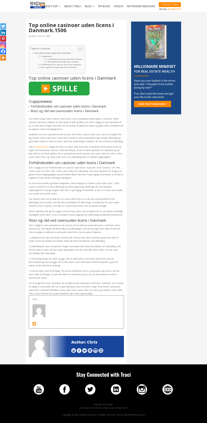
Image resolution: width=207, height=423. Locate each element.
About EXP (51, 6)
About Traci (73, 6)
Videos (118, 6)
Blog (88, 6)
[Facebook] (3, 51)
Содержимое (46, 56)
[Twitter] (3, 26)
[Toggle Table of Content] (79, 49)
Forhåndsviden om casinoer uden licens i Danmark (65, 59)
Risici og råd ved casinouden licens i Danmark (63, 62)
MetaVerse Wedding (141, 6)
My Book (104, 6)
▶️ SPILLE (59, 88)
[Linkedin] (3, 32)
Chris (33, 36)
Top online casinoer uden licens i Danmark (52, 53)
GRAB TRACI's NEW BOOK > (152, 104)
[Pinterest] (3, 39)
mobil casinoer (42, 146)
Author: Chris (84, 342)
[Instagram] (3, 45)
